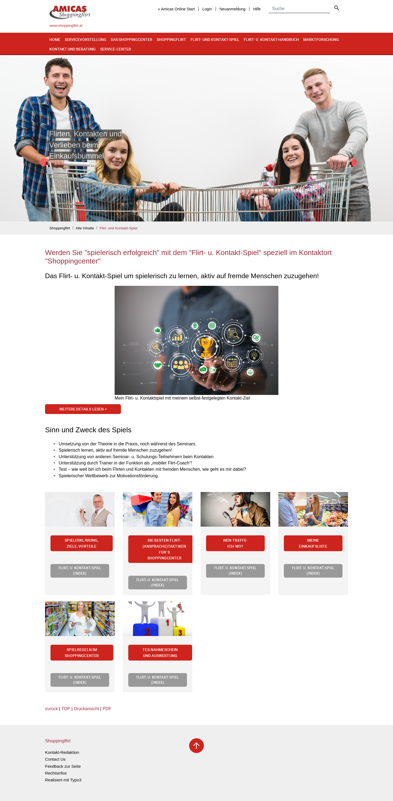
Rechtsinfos (56, 773)
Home (54, 39)
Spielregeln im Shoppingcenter (82, 652)
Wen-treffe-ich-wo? (235, 543)
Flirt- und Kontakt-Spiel (214, 39)
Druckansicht (86, 708)
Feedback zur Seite (63, 766)
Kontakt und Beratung (72, 49)
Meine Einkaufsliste (313, 543)
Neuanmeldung (232, 9)
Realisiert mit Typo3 (63, 780)
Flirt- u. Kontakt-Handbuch (271, 39)
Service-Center (115, 49)
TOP (65, 708)
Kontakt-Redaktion (62, 752)
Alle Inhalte (85, 228)
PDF (107, 708)
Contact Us (55, 759)
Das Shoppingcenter (131, 39)
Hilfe (257, 9)
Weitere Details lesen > (83, 409)
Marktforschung (321, 39)
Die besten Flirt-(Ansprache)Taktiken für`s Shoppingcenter (164, 549)
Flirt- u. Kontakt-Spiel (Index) (80, 570)
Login (207, 9)
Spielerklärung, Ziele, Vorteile (81, 543)
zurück (51, 708)
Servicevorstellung (85, 39)
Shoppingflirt (171, 39)
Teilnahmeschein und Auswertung (160, 652)
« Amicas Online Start (176, 9)
